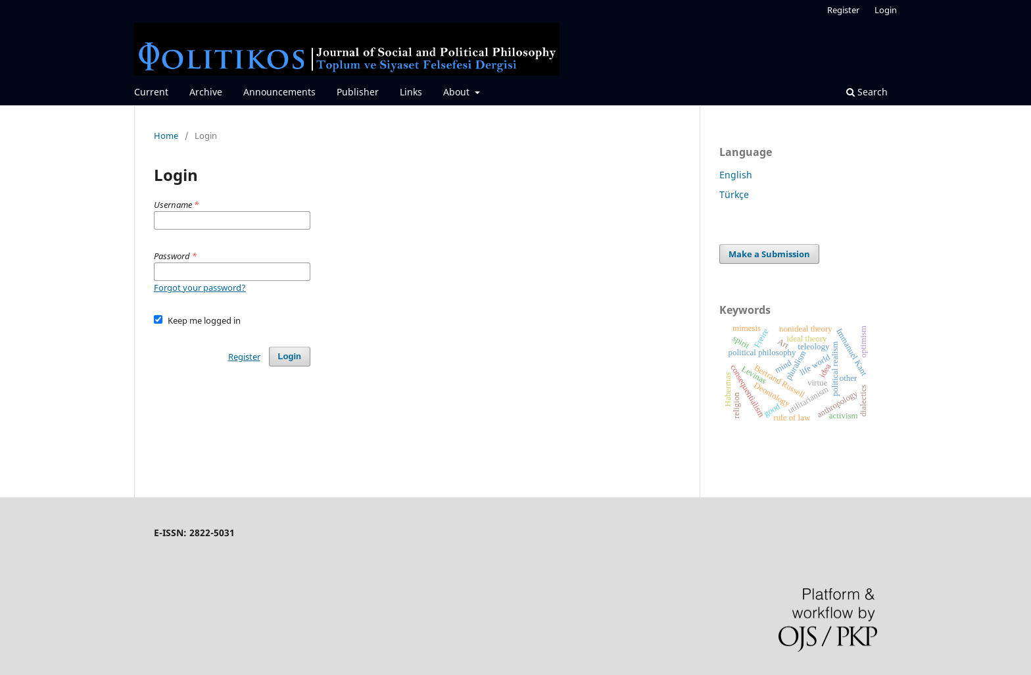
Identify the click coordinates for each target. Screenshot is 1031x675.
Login (886, 10)
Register (843, 10)
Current (151, 92)
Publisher (358, 92)
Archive (205, 92)
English (735, 174)
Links (411, 92)
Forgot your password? (200, 287)
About (457, 92)
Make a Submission (769, 254)
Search (867, 92)
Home (166, 135)
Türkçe (734, 194)
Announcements (279, 92)
